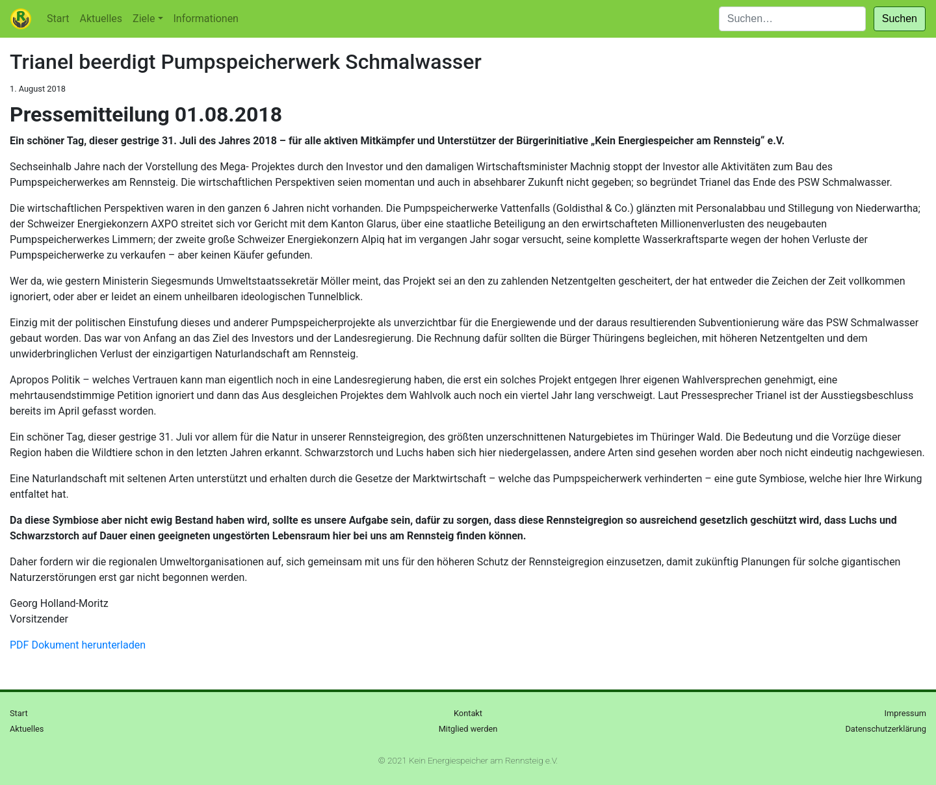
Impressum (905, 713)
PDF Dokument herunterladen (78, 645)
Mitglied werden (468, 729)
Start (58, 18)
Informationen (206, 18)
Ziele (144, 18)
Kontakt (468, 713)
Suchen (899, 18)
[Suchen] (792, 18)
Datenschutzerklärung (885, 729)
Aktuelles (100, 18)
